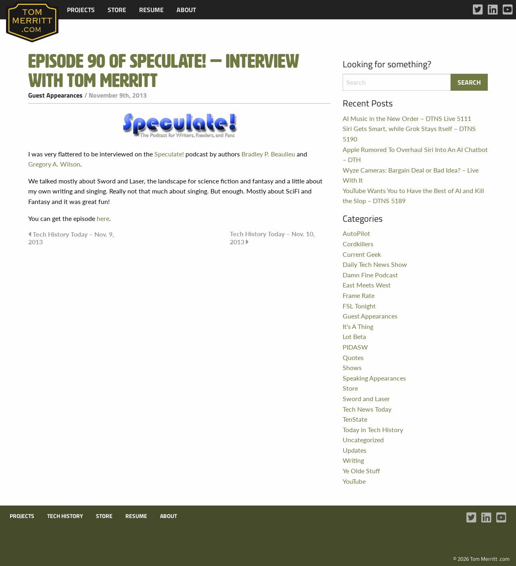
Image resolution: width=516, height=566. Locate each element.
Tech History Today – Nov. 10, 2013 (272, 237)
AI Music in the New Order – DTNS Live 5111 (407, 118)
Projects (81, 10)
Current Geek (362, 254)
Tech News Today (367, 409)
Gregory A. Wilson (54, 164)
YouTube (354, 481)
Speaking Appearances (374, 378)
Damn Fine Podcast (370, 274)
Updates (354, 450)
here (103, 218)
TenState (355, 419)
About (186, 10)
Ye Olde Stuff (361, 470)
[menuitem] (80, 9)
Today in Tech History (373, 429)
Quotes (353, 357)
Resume (151, 10)
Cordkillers (358, 243)
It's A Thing (358, 326)
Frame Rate (359, 295)
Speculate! (169, 153)
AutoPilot (356, 233)
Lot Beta (354, 336)
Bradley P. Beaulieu (268, 153)
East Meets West (367, 284)
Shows (352, 367)
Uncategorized (363, 439)
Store (117, 10)
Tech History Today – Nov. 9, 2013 (71, 237)
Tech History (65, 516)
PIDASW (355, 347)
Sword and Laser (366, 398)
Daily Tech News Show (375, 264)
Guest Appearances (55, 95)
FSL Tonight (359, 305)
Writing (353, 460)
